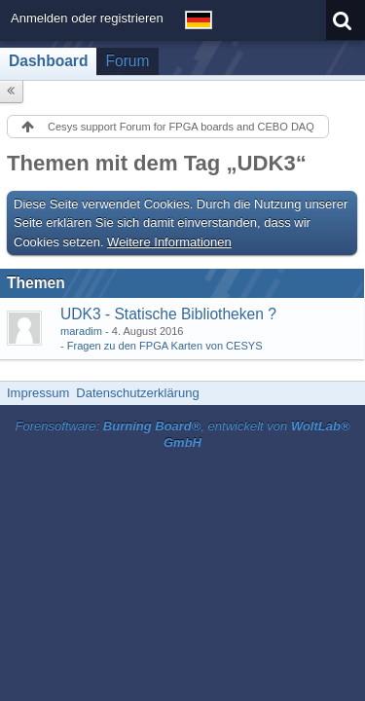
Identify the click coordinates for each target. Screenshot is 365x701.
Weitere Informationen (169, 242)
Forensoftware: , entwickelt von (182, 434)
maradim (81, 331)
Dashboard (48, 61)
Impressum (38, 393)
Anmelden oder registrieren (87, 18)
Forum (127, 61)
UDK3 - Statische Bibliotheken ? (168, 314)
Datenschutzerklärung (137, 393)
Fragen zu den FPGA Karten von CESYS (165, 345)
